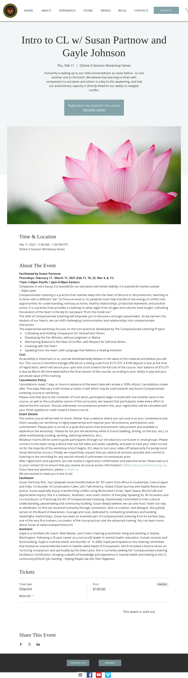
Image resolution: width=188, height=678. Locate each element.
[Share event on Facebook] (21, 644)
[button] (46, 10)
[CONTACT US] (78, 663)
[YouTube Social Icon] (99, 675)
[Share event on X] (29, 644)
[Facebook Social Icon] (89, 675)
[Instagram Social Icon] (80, 675)
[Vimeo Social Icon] (108, 675)
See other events (94, 110)
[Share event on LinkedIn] (38, 644)
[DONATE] (166, 10)
